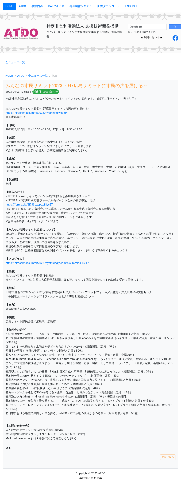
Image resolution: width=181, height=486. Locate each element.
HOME (9, 6)
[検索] (147, 27)
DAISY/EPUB (56, 6)
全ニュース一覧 (15, 62)
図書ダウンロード (108, 6)
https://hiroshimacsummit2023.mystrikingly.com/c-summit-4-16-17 (47, 263)
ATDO (22, 6)
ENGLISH (131, 6)
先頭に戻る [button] (168, 457)
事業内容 (37, 6)
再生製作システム (81, 6)
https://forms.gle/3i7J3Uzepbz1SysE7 (29, 204)
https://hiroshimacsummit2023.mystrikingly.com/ (36, 112)
